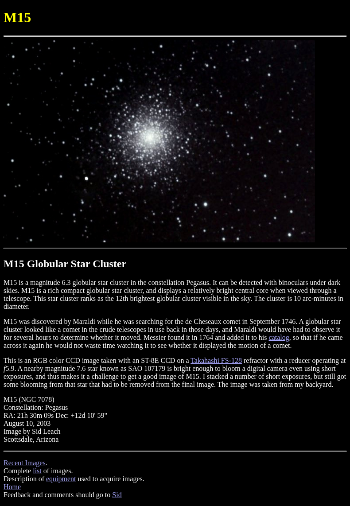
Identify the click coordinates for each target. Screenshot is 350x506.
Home (12, 486)
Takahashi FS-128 (216, 360)
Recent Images (25, 463)
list (37, 471)
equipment (61, 479)
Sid (116, 494)
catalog (279, 337)
